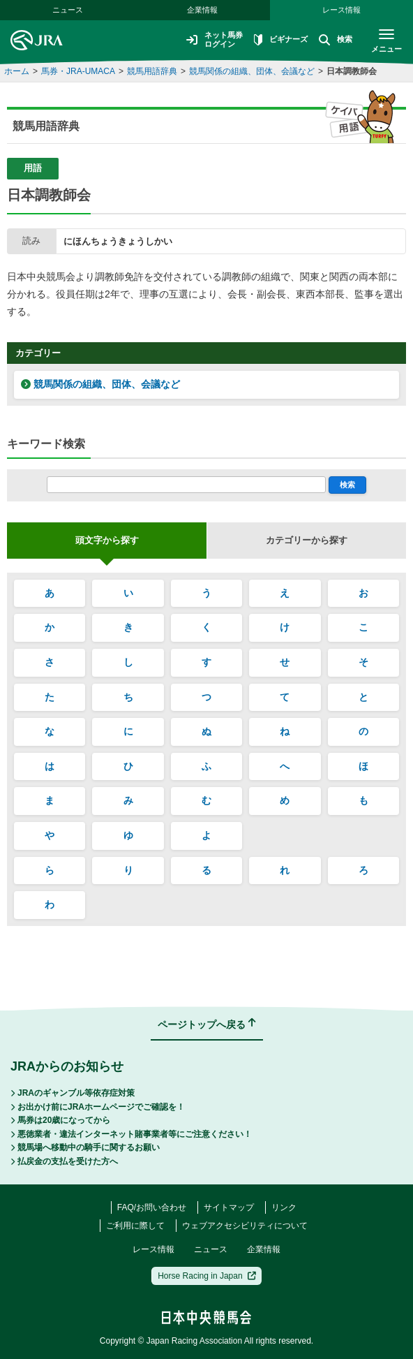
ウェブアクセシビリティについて (245, 1226)
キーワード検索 (46, 444)
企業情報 (202, 10)
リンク (283, 1207)
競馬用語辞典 (152, 71)
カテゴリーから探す (306, 540)
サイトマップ (229, 1207)
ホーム (16, 71)
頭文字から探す (107, 540)
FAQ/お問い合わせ (151, 1207)
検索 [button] (333, 40)
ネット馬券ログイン (206, 40)
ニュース (210, 1249)
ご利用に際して (135, 1226)
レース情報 (341, 10)
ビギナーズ (276, 40)
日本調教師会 (351, 71)
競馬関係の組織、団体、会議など (252, 71)
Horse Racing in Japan (207, 1276)
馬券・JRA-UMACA (78, 71)
